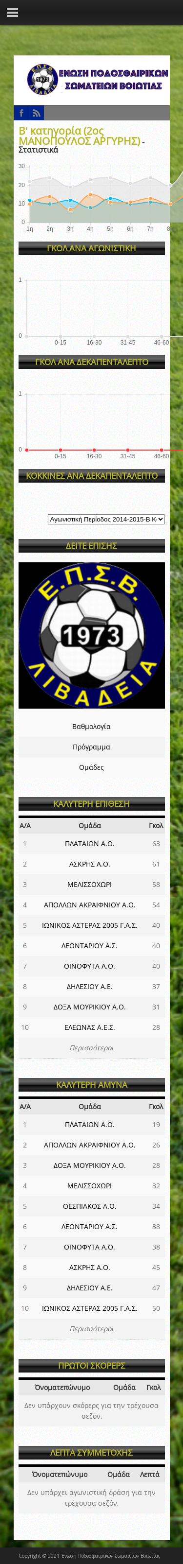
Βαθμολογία (91, 726)
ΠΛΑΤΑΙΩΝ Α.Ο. (90, 843)
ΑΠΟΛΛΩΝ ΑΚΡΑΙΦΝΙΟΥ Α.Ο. (90, 904)
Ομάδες (91, 767)
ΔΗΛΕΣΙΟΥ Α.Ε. (90, 986)
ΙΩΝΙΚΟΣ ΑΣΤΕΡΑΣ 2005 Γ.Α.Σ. (90, 925)
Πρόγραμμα (91, 746)
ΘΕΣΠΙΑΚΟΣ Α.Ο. (90, 1206)
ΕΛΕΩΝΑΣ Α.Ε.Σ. (89, 1027)
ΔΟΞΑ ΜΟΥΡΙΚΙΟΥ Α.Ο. (90, 1006)
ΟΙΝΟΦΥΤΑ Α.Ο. (89, 966)
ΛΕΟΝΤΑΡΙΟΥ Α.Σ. (89, 945)
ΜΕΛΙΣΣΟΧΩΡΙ (89, 884)
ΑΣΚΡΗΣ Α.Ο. (89, 864)
